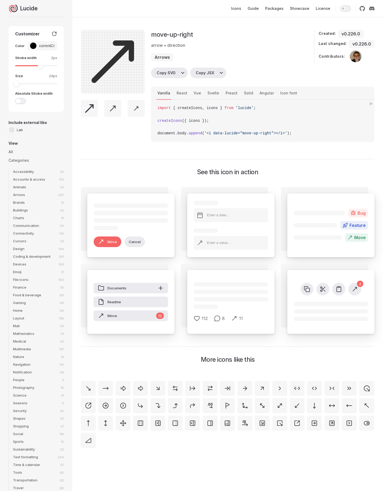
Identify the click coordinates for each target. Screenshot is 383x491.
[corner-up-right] (192, 405)
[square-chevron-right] (349, 423)
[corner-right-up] (175, 405)
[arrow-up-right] (262, 388)
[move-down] (314, 405)
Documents (131, 288)
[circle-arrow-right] (105, 405)
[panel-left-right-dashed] (140, 423)
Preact (232, 93)
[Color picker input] (46, 46)
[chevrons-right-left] (331, 388)
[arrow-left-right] (175, 388)
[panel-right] (210, 423)
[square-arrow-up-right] (331, 423)
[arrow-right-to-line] (227, 388)
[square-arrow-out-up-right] (297, 423)
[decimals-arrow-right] (210, 405)
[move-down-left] (297, 405)
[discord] (372, 8)
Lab (20, 130)
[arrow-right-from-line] (192, 388)
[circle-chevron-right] (123, 405)
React (182, 93)
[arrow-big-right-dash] (123, 388)
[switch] (345, 8)
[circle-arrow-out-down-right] (366, 388)
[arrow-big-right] (140, 388)
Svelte (213, 93)
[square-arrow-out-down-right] (279, 423)
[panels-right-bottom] (227, 423)
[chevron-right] (279, 388)
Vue (197, 93)
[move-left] (349, 405)
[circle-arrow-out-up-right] (88, 405)
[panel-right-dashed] (175, 423)
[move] (123, 423)
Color (19, 46)
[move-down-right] (88, 388)
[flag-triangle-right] (227, 405)
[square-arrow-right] (314, 423)
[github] (362, 8)
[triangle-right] (88, 440)
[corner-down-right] (140, 405)
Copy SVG (166, 72)
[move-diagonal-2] (262, 405)
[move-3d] (245, 405)
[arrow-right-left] (210, 388)
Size (19, 76)
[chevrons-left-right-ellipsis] (297, 388)
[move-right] (105, 388)
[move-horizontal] (331, 405)
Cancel (135, 242)
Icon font (288, 93)
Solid (248, 93)
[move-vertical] (105, 423)
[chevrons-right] (349, 388)
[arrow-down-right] (158, 388)
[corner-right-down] (158, 405)
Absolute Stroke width (34, 93)
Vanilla (163, 93)
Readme (109, 302)
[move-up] (88, 423)
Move (107, 242)
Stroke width (26, 58)
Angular (267, 93)
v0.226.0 (351, 33)
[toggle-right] (366, 423)
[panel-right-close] (158, 423)
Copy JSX (205, 72)
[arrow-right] (245, 388)
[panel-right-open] (192, 423)
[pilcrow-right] (245, 423)
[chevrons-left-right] (314, 388)
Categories (19, 160)
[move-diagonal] (279, 405)
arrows (162, 57)
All (11, 151)
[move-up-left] (366, 405)
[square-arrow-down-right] (262, 423)
